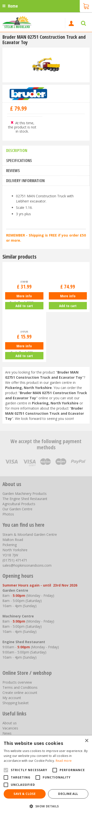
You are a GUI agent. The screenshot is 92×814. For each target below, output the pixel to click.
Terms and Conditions (20, 687)
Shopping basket (15, 703)
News (7, 733)
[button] (46, 806)
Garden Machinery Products (24, 493)
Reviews (13, 170)
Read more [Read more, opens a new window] (64, 761)
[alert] (46, 775)
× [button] (86, 741)
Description (16, 150)
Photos (8, 514)
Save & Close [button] (24, 794)
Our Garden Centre (17, 509)
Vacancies (10, 728)
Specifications (19, 160)
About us (9, 723)
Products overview (17, 682)
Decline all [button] (68, 794)
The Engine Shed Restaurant (24, 498)
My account (11, 697)
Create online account (19, 692)
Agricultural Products (18, 503)
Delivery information (25, 180)
